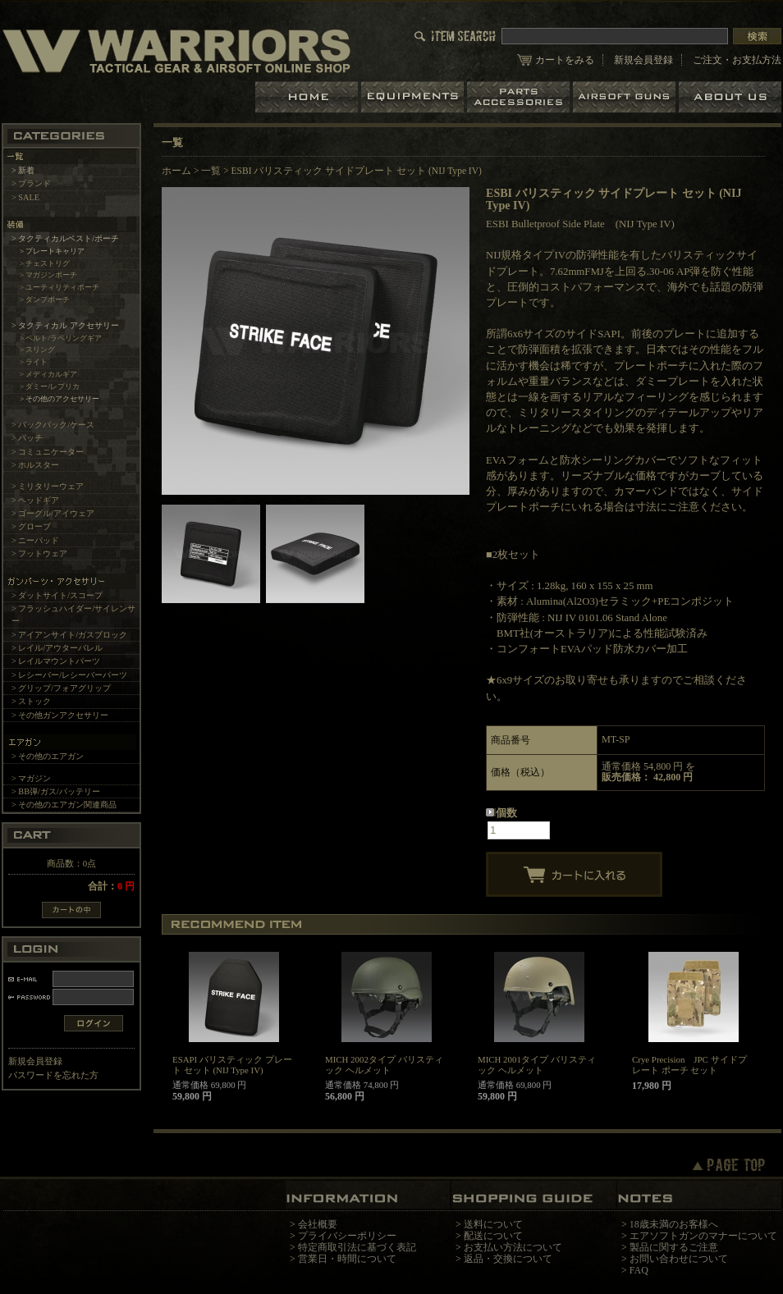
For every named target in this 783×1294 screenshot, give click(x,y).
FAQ (639, 1270)
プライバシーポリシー (347, 1235)
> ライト (34, 362)
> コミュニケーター (47, 451)
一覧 (211, 171)
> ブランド (31, 183)
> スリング (38, 349)
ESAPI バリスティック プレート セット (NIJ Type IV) (232, 1064)
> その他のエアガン (47, 756)
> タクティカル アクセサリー (65, 325)
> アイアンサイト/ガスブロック (69, 634)
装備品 (414, 97)
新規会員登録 (643, 60)
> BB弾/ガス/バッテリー (55, 791)
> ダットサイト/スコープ (57, 595)
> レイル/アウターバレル (57, 647)
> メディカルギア (49, 374)
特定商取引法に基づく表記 (357, 1247)
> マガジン (31, 778)
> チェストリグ (45, 263)
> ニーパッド (35, 540)
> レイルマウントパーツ (55, 660)
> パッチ (27, 437)
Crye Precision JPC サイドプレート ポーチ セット (689, 1064)
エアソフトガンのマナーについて (703, 1235)
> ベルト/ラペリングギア (61, 338)
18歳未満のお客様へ (674, 1224)
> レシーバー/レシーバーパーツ (69, 674)
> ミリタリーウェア (47, 486)
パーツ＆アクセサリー (520, 97)
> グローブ (31, 526)
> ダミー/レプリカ (50, 386)
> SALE (25, 197)
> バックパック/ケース (52, 424)
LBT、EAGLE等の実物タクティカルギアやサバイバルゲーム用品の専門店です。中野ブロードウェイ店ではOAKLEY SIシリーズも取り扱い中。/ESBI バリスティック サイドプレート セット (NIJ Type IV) (176, 50)
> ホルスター (35, 464)
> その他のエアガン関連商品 (64, 804)
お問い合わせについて (679, 1258)
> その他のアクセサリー (60, 399)
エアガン (626, 97)
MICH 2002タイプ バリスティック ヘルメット (384, 1064)
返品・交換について (508, 1258)
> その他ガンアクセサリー (59, 715)
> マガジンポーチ (49, 275)
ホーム (308, 97)
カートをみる (564, 60)
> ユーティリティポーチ (60, 287)
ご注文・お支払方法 (737, 60)
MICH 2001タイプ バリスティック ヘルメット (537, 1064)
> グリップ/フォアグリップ (61, 688)
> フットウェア (39, 553)
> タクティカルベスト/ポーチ (65, 238)
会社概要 (317, 1224)
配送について (493, 1235)
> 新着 (22, 170)
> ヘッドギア (35, 500)
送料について (493, 1224)
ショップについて (730, 97)
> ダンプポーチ (45, 299)
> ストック (31, 701)
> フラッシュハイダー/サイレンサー (73, 614)
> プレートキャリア (52, 251)
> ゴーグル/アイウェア (52, 513)
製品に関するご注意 (674, 1247)
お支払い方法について (513, 1247)
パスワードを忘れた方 (53, 1075)
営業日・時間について (347, 1258)
